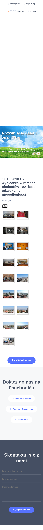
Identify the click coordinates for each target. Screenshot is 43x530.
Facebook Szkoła (23, 399)
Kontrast (33, 11)
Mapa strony (30, 4)
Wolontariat (23, 420)
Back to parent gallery (5, 206)
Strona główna (15, 4)
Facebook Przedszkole (22, 409)
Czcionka (20, 11)
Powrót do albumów (21, 360)
